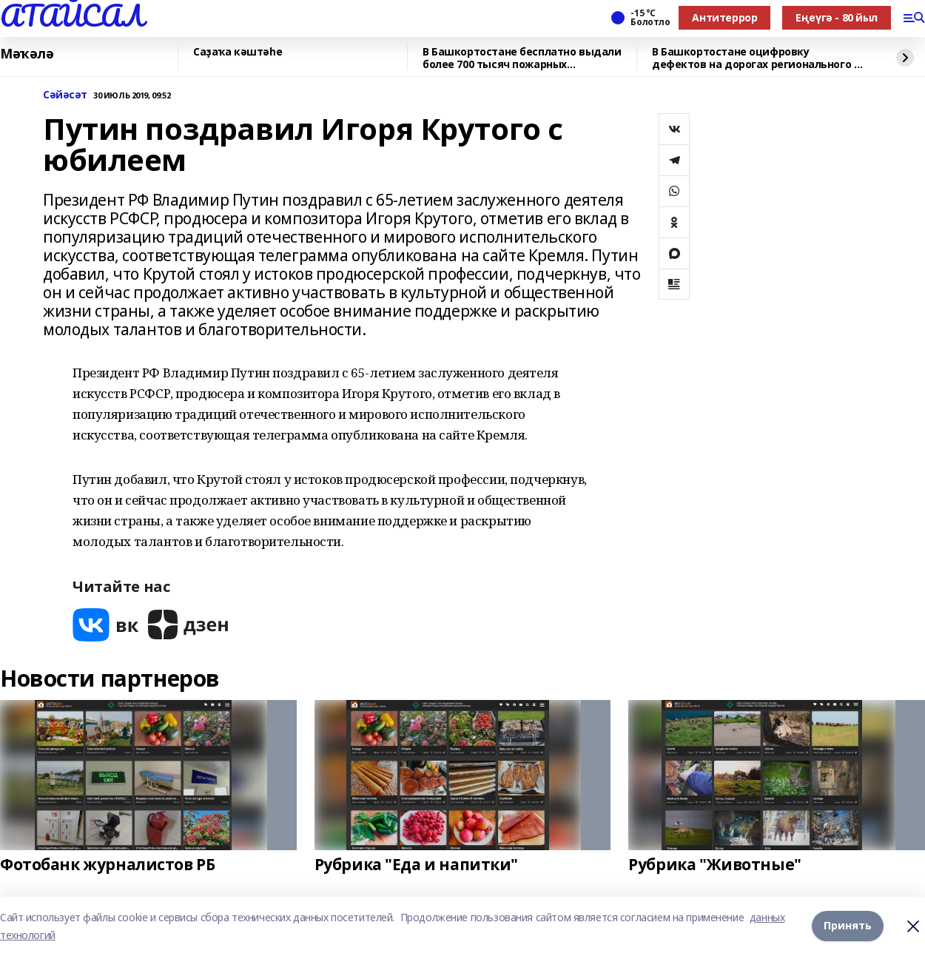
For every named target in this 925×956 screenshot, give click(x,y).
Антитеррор (724, 17)
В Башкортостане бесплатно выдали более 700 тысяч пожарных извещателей (522, 58)
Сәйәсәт (65, 95)
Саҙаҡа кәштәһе (237, 52)
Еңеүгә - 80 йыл (837, 17)
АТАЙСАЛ (72, 15)
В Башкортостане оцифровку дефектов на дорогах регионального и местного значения (756, 58)
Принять (848, 926)
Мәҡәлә (26, 54)
